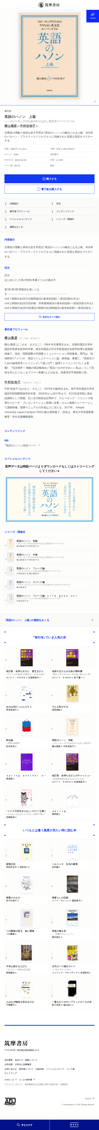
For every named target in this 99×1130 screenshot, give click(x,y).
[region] (49, 443)
